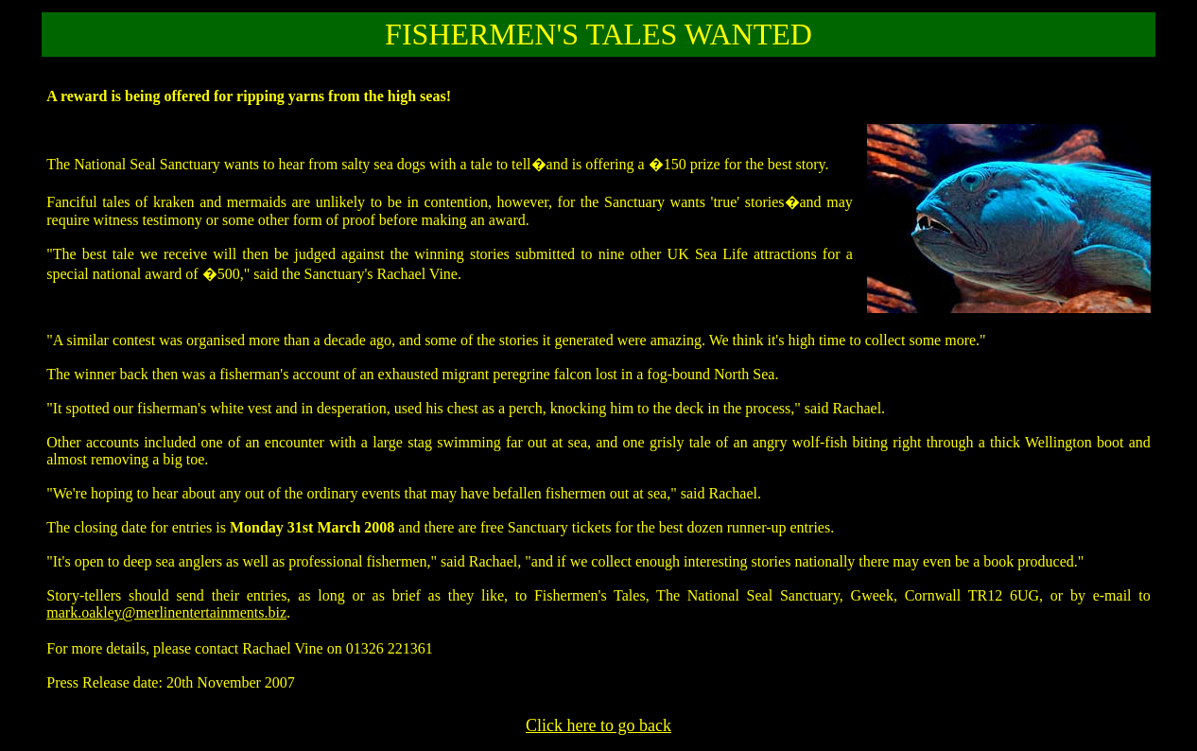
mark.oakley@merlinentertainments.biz (166, 612)
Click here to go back (598, 725)
